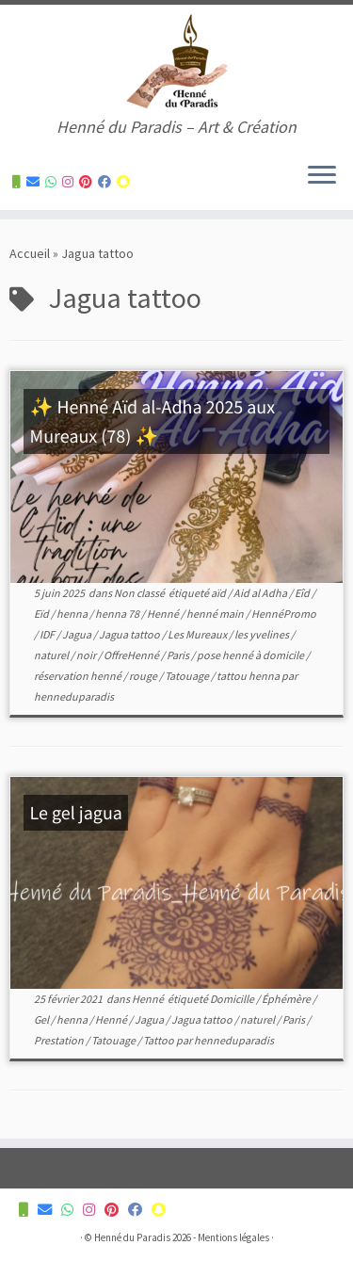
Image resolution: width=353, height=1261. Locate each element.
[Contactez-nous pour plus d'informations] (19, 181)
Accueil (29, 253)
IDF (48, 634)
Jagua (77, 634)
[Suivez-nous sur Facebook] (107, 181)
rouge (144, 676)
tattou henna (249, 676)
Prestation (60, 1040)
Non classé (140, 593)
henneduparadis (74, 696)
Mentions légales (233, 1237)
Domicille (233, 999)
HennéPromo (283, 613)
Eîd (303, 593)
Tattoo (159, 1040)
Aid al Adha (261, 593)
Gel (42, 1019)
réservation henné (78, 676)
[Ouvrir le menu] (322, 176)
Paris (179, 655)
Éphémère (287, 999)
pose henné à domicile (251, 655)
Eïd (42, 613)
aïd (219, 593)
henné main (216, 613)
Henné (164, 613)
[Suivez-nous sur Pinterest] (88, 181)
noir (87, 655)
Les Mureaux (198, 634)
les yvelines (262, 634)
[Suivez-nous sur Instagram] (70, 181)
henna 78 (118, 613)
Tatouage (188, 676)
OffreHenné (132, 655)
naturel (52, 655)
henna (72, 613)
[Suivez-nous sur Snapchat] (126, 181)
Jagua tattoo (130, 634)
